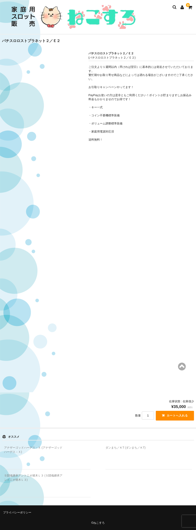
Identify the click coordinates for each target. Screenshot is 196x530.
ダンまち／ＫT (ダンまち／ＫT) (125, 447)
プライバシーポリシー (17, 512)
